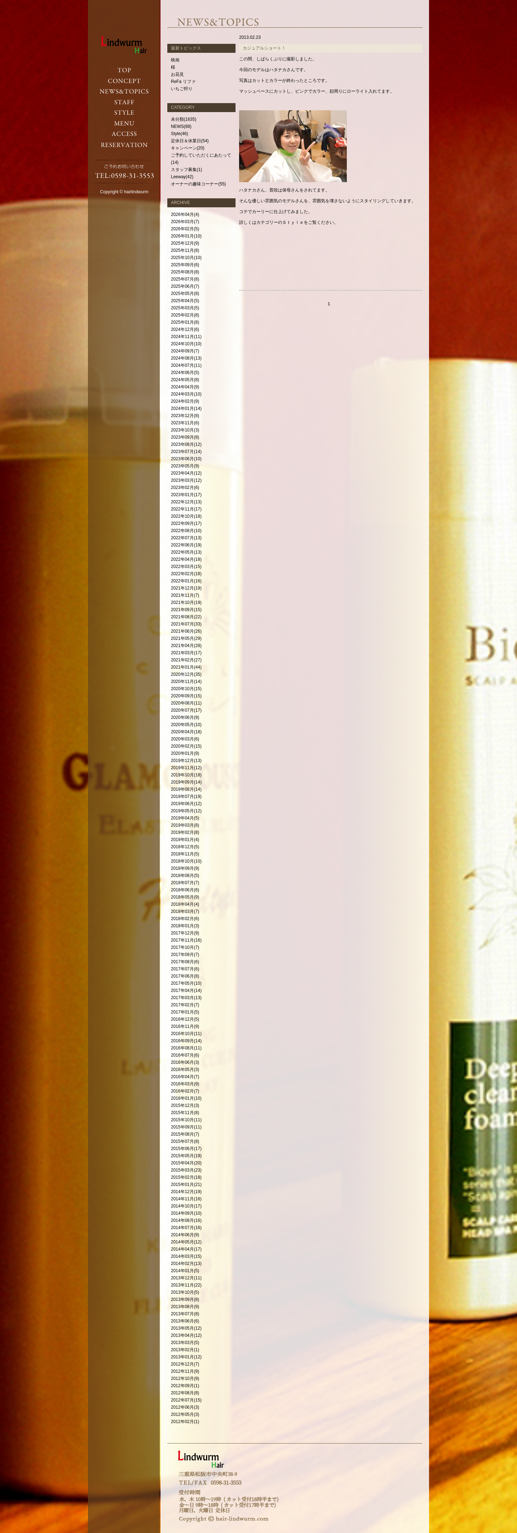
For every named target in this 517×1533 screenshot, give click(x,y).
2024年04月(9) (185, 386)
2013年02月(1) (185, 1349)
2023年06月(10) (186, 458)
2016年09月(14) (186, 1040)
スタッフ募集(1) (186, 169)
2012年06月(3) (185, 1407)
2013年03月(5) (185, 1342)
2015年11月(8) (185, 1112)
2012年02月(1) (185, 1421)
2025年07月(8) (185, 279)
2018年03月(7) (185, 911)
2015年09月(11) (186, 1127)
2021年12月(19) (186, 588)
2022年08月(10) (186, 530)
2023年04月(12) (186, 473)
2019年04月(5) (185, 818)
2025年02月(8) (185, 315)
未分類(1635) (183, 119)
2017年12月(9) (185, 933)
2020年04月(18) (186, 731)
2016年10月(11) (186, 1033)
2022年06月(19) (186, 545)
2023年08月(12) (186, 444)
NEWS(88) (181, 126)
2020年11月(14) (186, 681)
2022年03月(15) (186, 566)
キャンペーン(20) (187, 148)
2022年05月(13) (186, 552)
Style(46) (179, 133)
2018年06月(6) (185, 889)
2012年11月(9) (185, 1371)
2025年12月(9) (185, 243)
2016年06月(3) (185, 1062)
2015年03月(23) (186, 1170)
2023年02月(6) (185, 487)
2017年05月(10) (186, 983)
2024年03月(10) (186, 394)
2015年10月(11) (186, 1119)
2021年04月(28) (186, 645)
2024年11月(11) (186, 336)
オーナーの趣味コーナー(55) (198, 183)
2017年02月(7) (185, 1004)
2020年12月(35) (186, 674)
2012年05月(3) (185, 1414)
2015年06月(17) (186, 1148)
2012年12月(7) (185, 1364)
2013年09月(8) (185, 1299)
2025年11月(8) (185, 250)
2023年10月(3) (185, 430)
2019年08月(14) (186, 789)
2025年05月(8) (185, 293)
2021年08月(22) (186, 616)
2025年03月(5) (185, 307)
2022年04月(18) (186, 559)
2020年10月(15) (186, 688)
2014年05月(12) (186, 1242)
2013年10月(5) (185, 1292)
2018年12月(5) (185, 846)
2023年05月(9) (185, 465)
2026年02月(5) (185, 228)
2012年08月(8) (185, 1392)
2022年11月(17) (186, 509)
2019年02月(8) (185, 832)
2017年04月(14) (186, 990)
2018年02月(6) (185, 918)
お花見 (177, 74)
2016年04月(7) (185, 1076)
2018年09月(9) (185, 868)
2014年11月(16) (186, 1198)
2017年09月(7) (185, 954)
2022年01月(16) (186, 580)
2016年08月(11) (186, 1048)
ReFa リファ (183, 81)
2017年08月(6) (185, 961)
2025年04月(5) (185, 300)
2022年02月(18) (186, 573)
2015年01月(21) (186, 1184)
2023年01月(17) (186, 494)
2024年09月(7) (185, 351)
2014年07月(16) (186, 1227)
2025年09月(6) (185, 264)
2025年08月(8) (185, 271)
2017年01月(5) (185, 1012)
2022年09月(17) (186, 523)
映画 (175, 60)
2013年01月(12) (186, 1356)
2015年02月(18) (186, 1177)
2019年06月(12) (186, 803)
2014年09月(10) (186, 1213)
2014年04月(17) (186, 1249)
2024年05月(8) (185, 379)
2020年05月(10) (186, 724)
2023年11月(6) (185, 422)
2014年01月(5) (185, 1270)
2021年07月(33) (186, 624)
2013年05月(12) (186, 1328)
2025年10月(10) (186, 257)
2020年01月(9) (185, 753)
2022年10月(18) (186, 516)
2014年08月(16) (186, 1220)
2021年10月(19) (186, 602)
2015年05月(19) (186, 1155)
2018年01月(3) (185, 925)
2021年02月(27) (186, 659)
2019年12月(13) (186, 760)
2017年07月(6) (185, 968)
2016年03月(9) (185, 1083)
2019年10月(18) (186, 774)
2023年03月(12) (186, 480)
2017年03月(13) (186, 997)
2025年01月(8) (185, 322)
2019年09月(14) (186, 782)
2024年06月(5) (185, 372)
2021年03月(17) (186, 652)
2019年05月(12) (186, 810)
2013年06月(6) (185, 1321)
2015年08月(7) (185, 1134)
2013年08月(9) (185, 1306)
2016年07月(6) (185, 1055)
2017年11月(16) (186, 940)
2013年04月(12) (186, 1335)
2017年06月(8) (185, 976)
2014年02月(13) (186, 1263)
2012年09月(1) (185, 1385)
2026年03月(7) (185, 221)
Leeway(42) (182, 176)
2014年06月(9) (185, 1234)
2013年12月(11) (186, 1277)
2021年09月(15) (186, 609)
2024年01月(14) (186, 408)
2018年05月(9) (185, 897)
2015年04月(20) (186, 1162)
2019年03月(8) (185, 825)
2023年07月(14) (186, 451)
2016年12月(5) (185, 1019)
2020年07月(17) (186, 710)
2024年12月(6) (185, 329)
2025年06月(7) (185, 286)
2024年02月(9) (185, 401)
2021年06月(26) (186, 631)
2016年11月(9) (185, 1026)
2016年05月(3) (185, 1069)
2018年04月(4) (185, 904)
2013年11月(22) (186, 1285)
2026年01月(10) (186, 236)
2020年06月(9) (185, 717)
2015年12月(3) (185, 1105)
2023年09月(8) (185, 437)
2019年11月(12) (186, 767)
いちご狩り (181, 88)
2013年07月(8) (185, 1313)
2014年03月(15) (186, 1256)
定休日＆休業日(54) (190, 140)
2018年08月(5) (185, 875)
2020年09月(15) (186, 695)
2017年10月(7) (185, 947)
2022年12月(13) (186, 501)
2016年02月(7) (185, 1091)
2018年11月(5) (185, 853)
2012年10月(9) (185, 1378)
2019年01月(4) (185, 839)
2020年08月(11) (186, 703)
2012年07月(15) (186, 1400)
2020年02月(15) (186, 746)
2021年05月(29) (186, 638)
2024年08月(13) (186, 358)
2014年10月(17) (186, 1206)
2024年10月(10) (186, 343)
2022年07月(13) (186, 537)
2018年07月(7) (185, 882)
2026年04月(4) (185, 214)
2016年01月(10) (186, 1098)
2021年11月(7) (185, 595)
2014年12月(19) (186, 1191)
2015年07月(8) (185, 1141)
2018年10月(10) (186, 861)
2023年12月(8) (185, 415)
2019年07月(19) (186, 796)
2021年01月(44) (186, 667)
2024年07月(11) (186, 365)
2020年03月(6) (185, 739)
